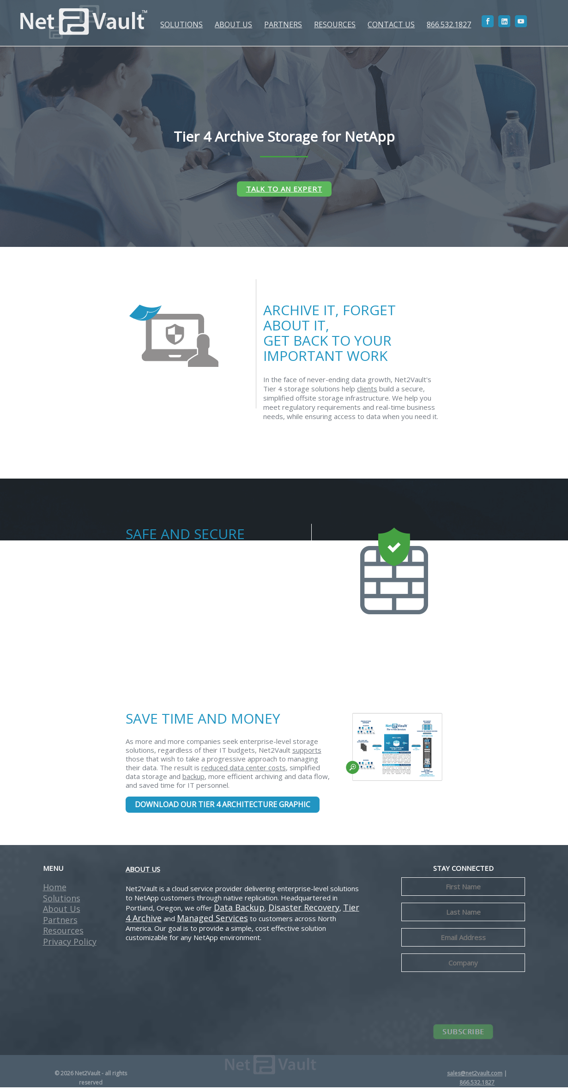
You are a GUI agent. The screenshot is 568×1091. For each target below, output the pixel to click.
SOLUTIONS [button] (180, 24)
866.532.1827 (447, 24)
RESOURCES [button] (333, 24)
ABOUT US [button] (232, 24)
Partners (60, 923)
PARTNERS (282, 24)
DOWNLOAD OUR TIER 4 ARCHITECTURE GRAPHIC (222, 808)
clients (367, 392)
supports (306, 754)
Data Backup (239, 911)
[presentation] (471, 1001)
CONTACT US (389, 24)
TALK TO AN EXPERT (284, 188)
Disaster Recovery (303, 911)
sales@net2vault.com (474, 1077)
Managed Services (212, 921)
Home (54, 890)
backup (193, 780)
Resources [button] (63, 934)
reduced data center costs (243, 771)
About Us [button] (61, 912)
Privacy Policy (70, 945)
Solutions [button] (61, 901)
